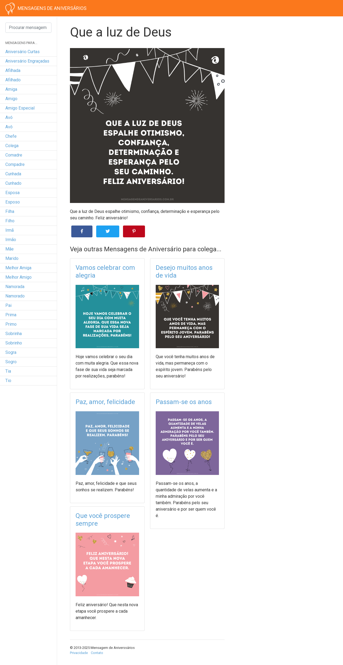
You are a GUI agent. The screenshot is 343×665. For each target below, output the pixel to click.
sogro (11, 361)
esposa (12, 192)
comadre (13, 155)
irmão (10, 239)
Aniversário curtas (22, 51)
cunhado (13, 183)
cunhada (13, 173)
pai (8, 305)
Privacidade (79, 653)
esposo (12, 202)
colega (11, 145)
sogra (10, 352)
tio (8, 380)
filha (9, 211)
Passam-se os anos (184, 402)
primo (11, 324)
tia (8, 371)
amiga (11, 89)
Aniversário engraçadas (27, 61)
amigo (11, 98)
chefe (11, 136)
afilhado (13, 79)
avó (9, 117)
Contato (97, 653)
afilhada (12, 70)
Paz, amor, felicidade (105, 402)
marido (11, 258)
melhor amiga (18, 267)
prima (10, 314)
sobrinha (13, 333)
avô (9, 126)
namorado (15, 296)
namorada (14, 286)
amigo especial (20, 108)
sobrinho (13, 343)
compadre (15, 164)
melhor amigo (18, 277)
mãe (9, 249)
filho (9, 220)
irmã (9, 230)
